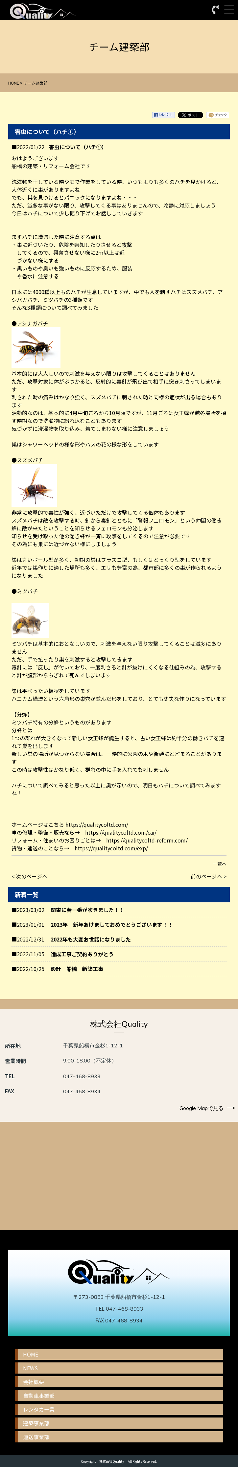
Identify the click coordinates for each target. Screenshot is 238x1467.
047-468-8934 (82, 1091)
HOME (13, 83)
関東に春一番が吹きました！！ (87, 910)
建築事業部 (36, 1423)
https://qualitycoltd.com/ (96, 824)
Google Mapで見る (207, 1108)
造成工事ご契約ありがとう (82, 954)
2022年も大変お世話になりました (91, 939)
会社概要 (33, 1382)
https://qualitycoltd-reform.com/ (147, 840)
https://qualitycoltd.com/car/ (120, 832)
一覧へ (219, 864)
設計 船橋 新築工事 (77, 969)
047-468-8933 (82, 1076)
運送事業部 (36, 1437)
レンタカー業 (39, 1409)
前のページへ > (208, 876)
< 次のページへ (29, 876)
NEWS (30, 1368)
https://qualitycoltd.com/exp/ (111, 848)
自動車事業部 (39, 1395)
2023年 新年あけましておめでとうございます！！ (112, 924)
